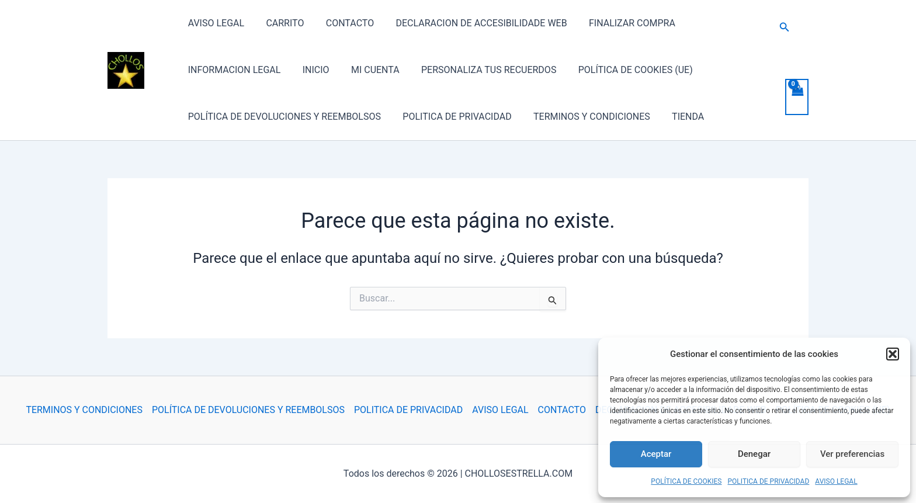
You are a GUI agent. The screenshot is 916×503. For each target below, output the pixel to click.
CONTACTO (342, 23)
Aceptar (656, 454)
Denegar (754, 454)
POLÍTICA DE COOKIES (686, 481)
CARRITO (280, 23)
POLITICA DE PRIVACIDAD (769, 481)
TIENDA (677, 116)
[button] (892, 354)
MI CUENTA (368, 69)
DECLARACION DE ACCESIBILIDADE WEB (470, 23)
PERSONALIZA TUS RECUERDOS (477, 69)
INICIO (311, 69)
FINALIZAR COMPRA (618, 23)
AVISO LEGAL (836, 481)
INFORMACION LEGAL (232, 69)
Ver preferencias (852, 454)
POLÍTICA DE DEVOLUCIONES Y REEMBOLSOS (282, 116)
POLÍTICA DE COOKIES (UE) (621, 69)
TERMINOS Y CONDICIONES (584, 116)
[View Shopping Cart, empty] (797, 97)
